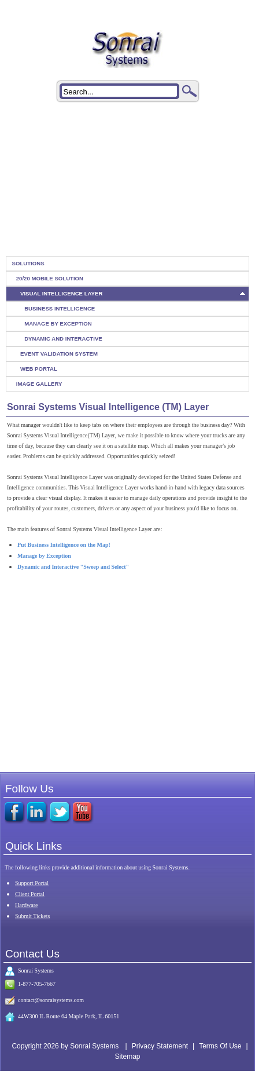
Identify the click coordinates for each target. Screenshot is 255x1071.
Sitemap (127, 1056)
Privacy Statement (160, 1046)
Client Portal (30, 894)
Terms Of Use (220, 1046)
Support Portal (32, 883)
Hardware (26, 905)
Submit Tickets (32, 916)
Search (189, 91)
